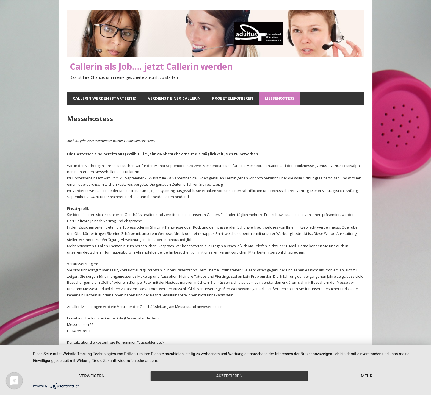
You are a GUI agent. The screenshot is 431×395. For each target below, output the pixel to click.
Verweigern (91, 376)
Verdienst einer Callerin (174, 98)
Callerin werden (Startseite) (104, 98)
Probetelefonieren (232, 98)
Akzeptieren (229, 376)
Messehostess (279, 98)
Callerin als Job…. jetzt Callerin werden (151, 66)
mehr (366, 376)
